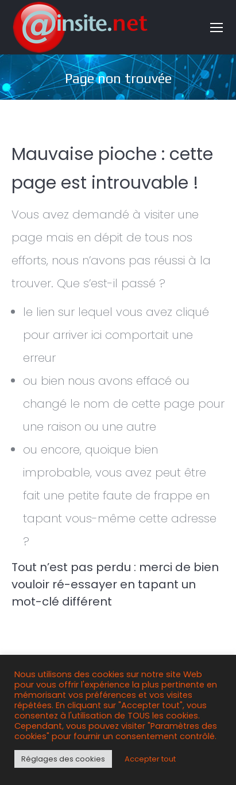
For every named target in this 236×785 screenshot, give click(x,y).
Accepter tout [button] (150, 758)
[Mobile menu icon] (216, 27)
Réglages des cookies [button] (63, 758)
